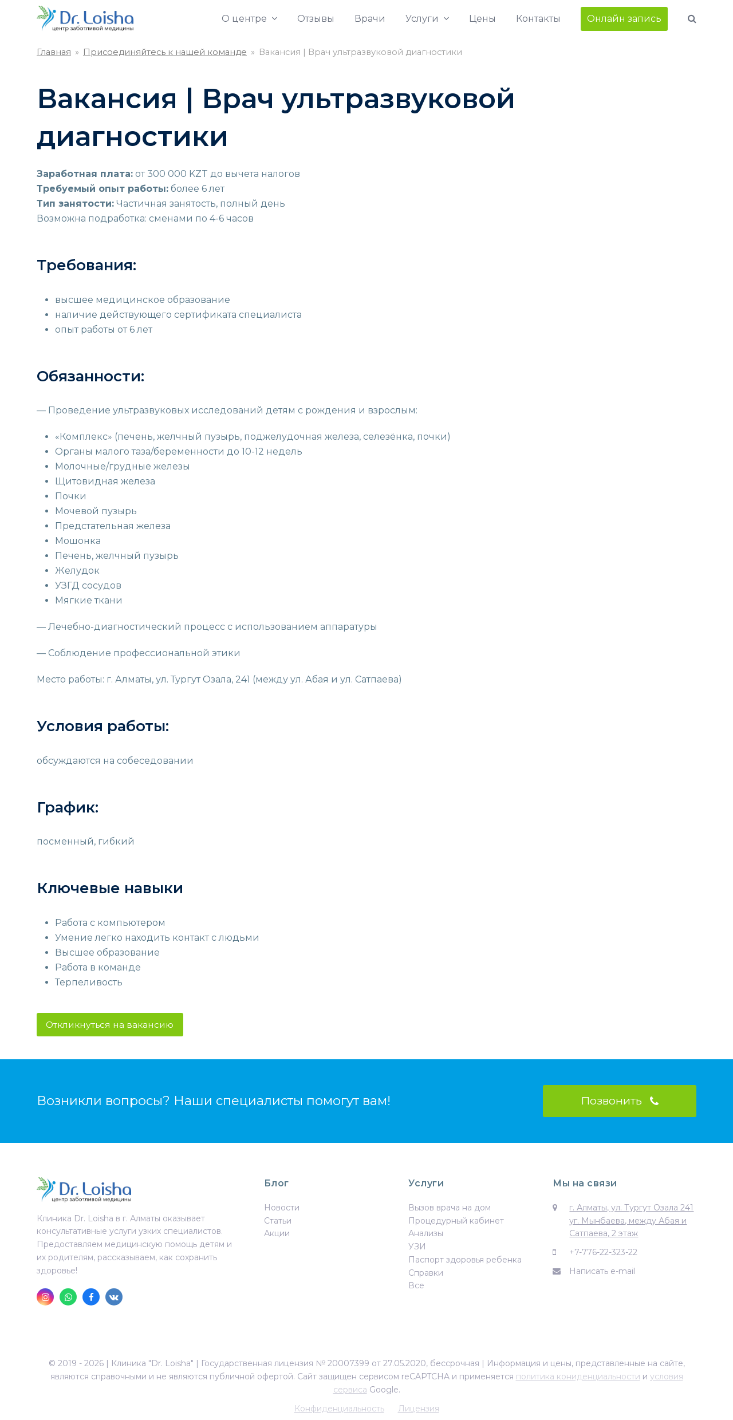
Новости (281, 1209)
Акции (277, 1235)
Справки (425, 1274)
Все (416, 1287)
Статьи (277, 1222)
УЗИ (417, 1248)
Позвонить (619, 1102)
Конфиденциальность (339, 1410)
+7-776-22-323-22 (603, 1254)
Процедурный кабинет (456, 1222)
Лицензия (418, 1410)
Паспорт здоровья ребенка (465, 1261)
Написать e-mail (602, 1273)
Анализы (425, 1235)
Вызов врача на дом (449, 1209)
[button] (692, 19)
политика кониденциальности (578, 1378)
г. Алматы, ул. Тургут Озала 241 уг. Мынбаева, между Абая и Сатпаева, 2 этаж (631, 1222)
